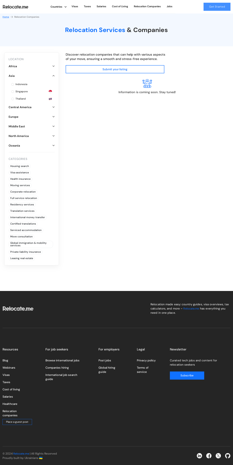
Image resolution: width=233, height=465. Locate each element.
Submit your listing (209, 56)
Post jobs (104, 360)
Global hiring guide (106, 370)
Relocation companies (10, 413)
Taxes (89, 6)
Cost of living (11, 389)
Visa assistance (19, 172)
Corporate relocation (23, 191)
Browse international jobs (62, 360)
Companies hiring (57, 367)
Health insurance (20, 179)
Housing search (19, 166)
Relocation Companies (147, 6)
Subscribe (183, 375)
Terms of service (142, 370)
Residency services (22, 204)
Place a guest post (17, 422)
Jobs (169, 6)
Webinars (9, 367)
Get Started (217, 7)
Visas (78, 6)
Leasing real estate (21, 258)
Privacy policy (146, 360)
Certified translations (23, 223)
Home (8, 17)
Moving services (20, 185)
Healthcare (10, 404)
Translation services (22, 211)
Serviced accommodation (26, 230)
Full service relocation (23, 198)
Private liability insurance (25, 252)
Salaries (103, 6)
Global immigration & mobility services (28, 244)
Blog (5, 360)
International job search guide (61, 377)
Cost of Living (121, 6)
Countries (59, 6)
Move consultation (21, 236)
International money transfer (27, 217)
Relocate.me (191, 308)
